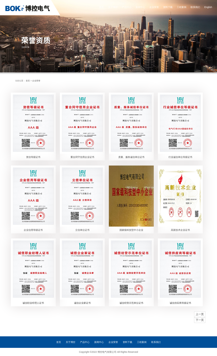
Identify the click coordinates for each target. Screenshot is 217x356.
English (208, 7)
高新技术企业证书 (180, 230)
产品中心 (126, 7)
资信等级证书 (33, 157)
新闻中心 (140, 7)
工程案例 (181, 7)
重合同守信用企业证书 (82, 157)
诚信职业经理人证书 (33, 303)
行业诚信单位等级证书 (180, 157)
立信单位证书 (82, 230)
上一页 (200, 314)
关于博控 (113, 7)
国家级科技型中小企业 (131, 230)
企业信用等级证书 (33, 230)
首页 (101, 7)
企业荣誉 (154, 7)
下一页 (200, 320)
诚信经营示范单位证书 (131, 303)
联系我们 (195, 7)
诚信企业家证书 (82, 303)
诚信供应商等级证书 (180, 303)
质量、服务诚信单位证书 (131, 157)
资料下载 (168, 7)
